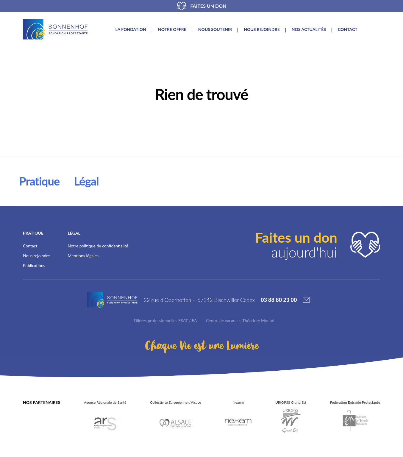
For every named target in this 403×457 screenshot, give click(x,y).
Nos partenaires (41, 402)
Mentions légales (83, 255)
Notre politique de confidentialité (98, 245)
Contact (347, 29)
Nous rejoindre (262, 29)
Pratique (39, 181)
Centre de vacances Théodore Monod (240, 320)
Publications (34, 265)
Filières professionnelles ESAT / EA (165, 320)
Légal (86, 181)
